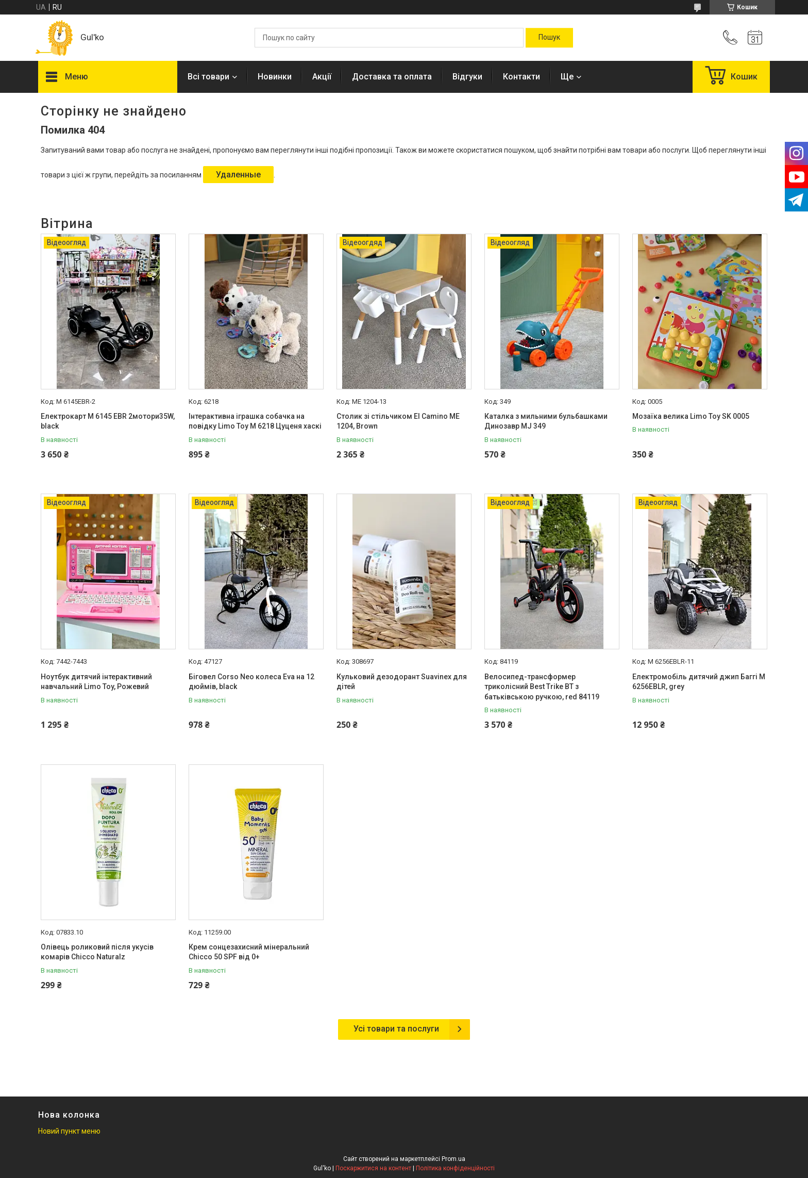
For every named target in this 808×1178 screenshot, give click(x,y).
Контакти (521, 76)
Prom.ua (453, 1159)
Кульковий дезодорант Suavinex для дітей (401, 682)
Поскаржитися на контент (373, 1168)
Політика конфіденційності (455, 1168)
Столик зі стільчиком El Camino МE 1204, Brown (398, 421)
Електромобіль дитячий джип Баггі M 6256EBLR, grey (698, 682)
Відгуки (467, 76)
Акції (321, 76)
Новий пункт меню (69, 1131)
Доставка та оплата (392, 76)
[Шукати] (549, 37)
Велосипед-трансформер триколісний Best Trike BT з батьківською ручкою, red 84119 (541, 687)
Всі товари (208, 76)
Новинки (275, 76)
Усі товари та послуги (396, 1029)
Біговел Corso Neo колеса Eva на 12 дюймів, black (251, 682)
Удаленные (238, 174)
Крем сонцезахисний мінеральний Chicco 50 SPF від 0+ (249, 952)
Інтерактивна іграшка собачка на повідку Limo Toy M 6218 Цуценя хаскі (255, 421)
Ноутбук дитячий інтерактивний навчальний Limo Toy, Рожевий (96, 682)
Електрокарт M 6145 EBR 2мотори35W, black (108, 421)
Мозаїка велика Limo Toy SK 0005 (690, 416)
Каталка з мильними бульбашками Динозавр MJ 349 (546, 421)
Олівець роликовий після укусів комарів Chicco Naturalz (97, 952)
